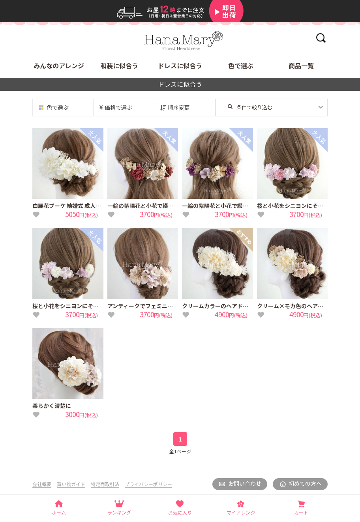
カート (301, 512)
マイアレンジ (241, 512)
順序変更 (179, 107)
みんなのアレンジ (59, 65)
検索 (321, 38)
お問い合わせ (244, 483)
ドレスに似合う (180, 65)
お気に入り (180, 512)
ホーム (59, 512)
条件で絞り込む (250, 107)
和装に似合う (119, 65)
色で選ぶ (240, 65)
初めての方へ (305, 483)
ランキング (119, 512)
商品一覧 (301, 65)
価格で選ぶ (118, 107)
